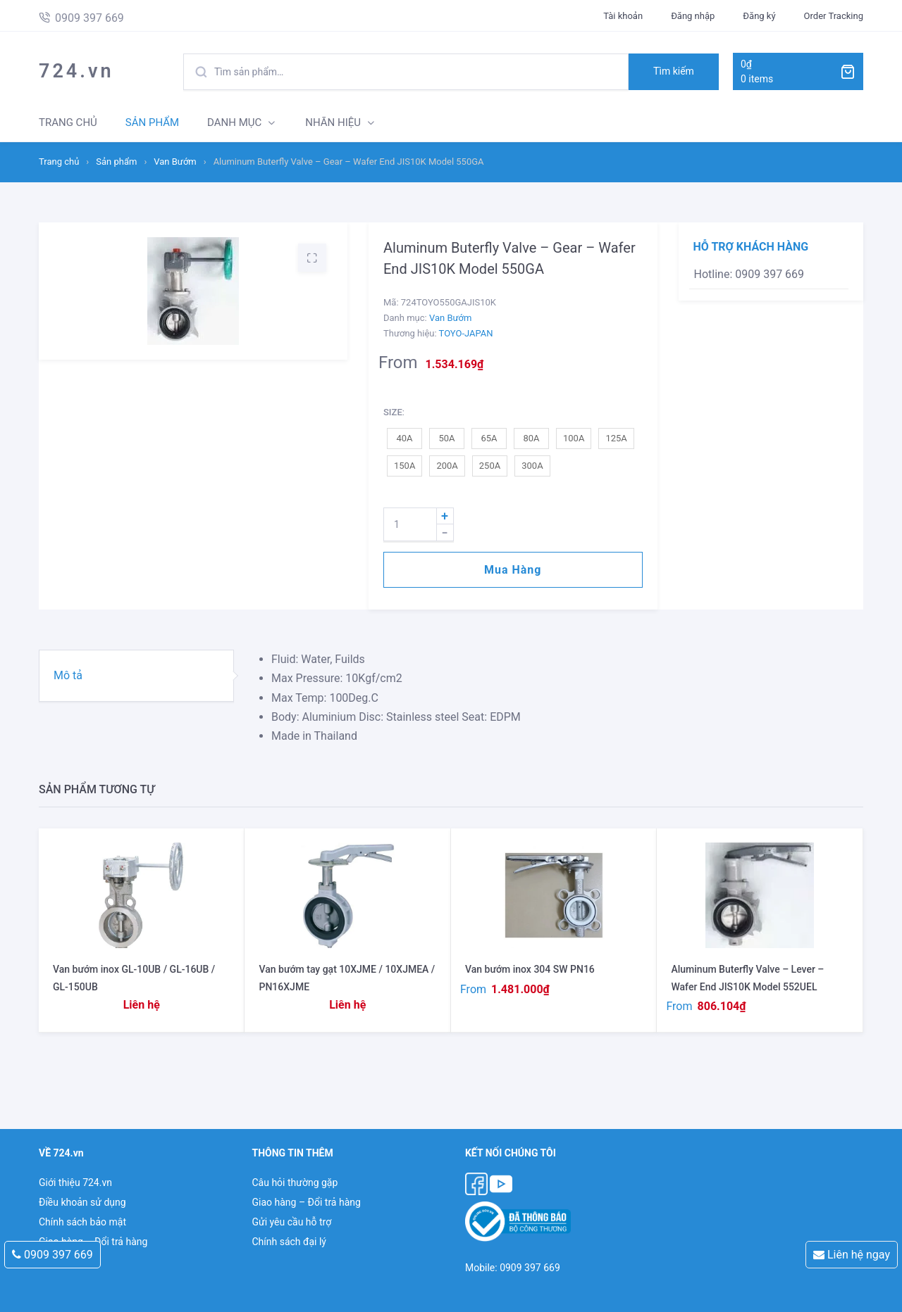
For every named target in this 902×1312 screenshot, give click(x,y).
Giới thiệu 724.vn (75, 1182)
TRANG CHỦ (68, 122)
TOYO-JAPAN (466, 333)
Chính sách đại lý (289, 1241)
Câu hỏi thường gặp (295, 1182)
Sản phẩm (116, 161)
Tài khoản (623, 16)
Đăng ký (759, 16)
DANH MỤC (234, 122)
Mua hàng (512, 569)
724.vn (76, 71)
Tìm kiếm (673, 71)
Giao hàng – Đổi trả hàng (306, 1202)
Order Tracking (833, 16)
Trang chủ (59, 161)
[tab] (136, 675)
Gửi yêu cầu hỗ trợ (291, 1222)
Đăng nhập (693, 16)
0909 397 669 (52, 1254)
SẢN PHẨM (152, 122)
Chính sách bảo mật (82, 1222)
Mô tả (68, 675)
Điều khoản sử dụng (82, 1202)
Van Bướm (175, 161)
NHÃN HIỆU (333, 122)
